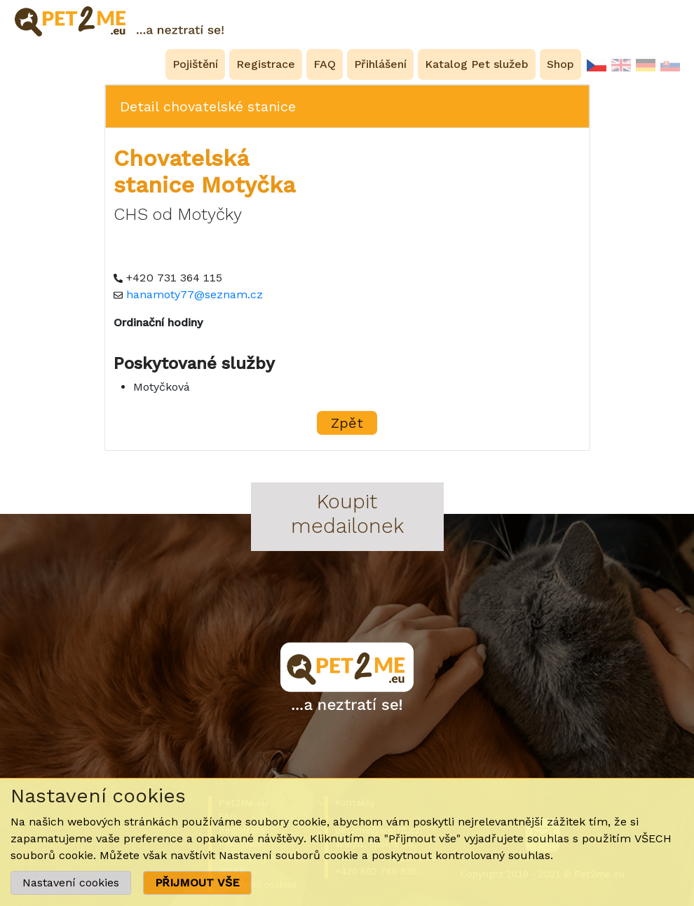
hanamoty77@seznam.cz (194, 294)
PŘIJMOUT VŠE (197, 882)
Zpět (347, 422)
